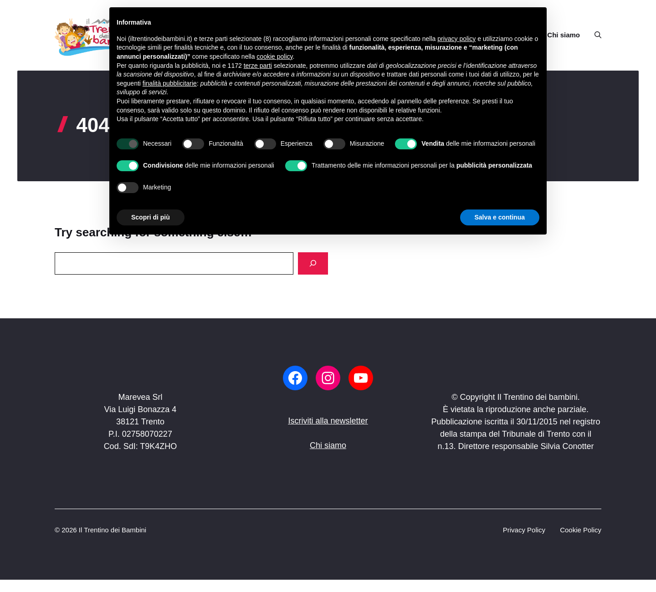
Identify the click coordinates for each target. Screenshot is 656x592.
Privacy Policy (524, 530)
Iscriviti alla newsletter (328, 420)
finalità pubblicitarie (170, 83)
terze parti (258, 65)
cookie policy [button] (274, 56)
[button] (594, 35)
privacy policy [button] (456, 38)
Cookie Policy (580, 530)
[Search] (313, 263)
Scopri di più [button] (150, 217)
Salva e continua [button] (500, 217)
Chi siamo (563, 35)
